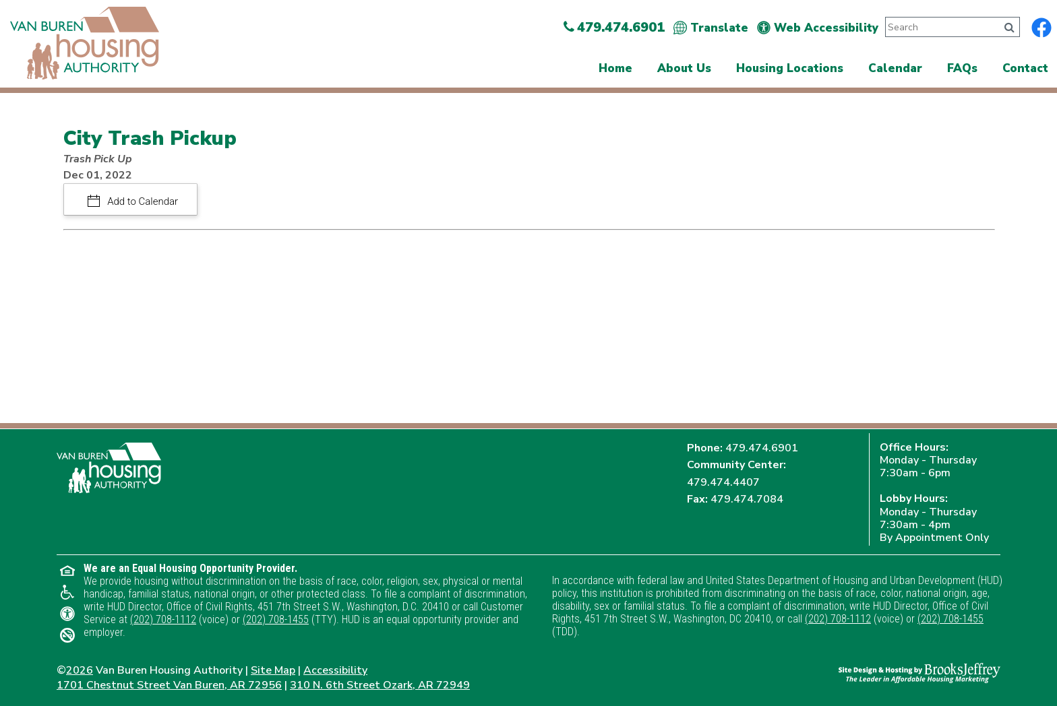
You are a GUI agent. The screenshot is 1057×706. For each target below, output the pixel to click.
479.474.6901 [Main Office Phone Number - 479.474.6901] (614, 27)
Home (615, 68)
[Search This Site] (940, 27)
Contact (1025, 68)
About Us (684, 68)
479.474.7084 (747, 499)
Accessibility (335, 670)
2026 (79, 670)
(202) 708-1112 (163, 619)
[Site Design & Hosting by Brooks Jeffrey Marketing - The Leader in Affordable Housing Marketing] (919, 672)
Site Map (273, 670)
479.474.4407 (723, 482)
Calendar (895, 68)
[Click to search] (1009, 27)
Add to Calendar (142, 201)
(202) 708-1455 (276, 619)
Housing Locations (789, 68)
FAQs (962, 68)
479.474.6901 (761, 448)
